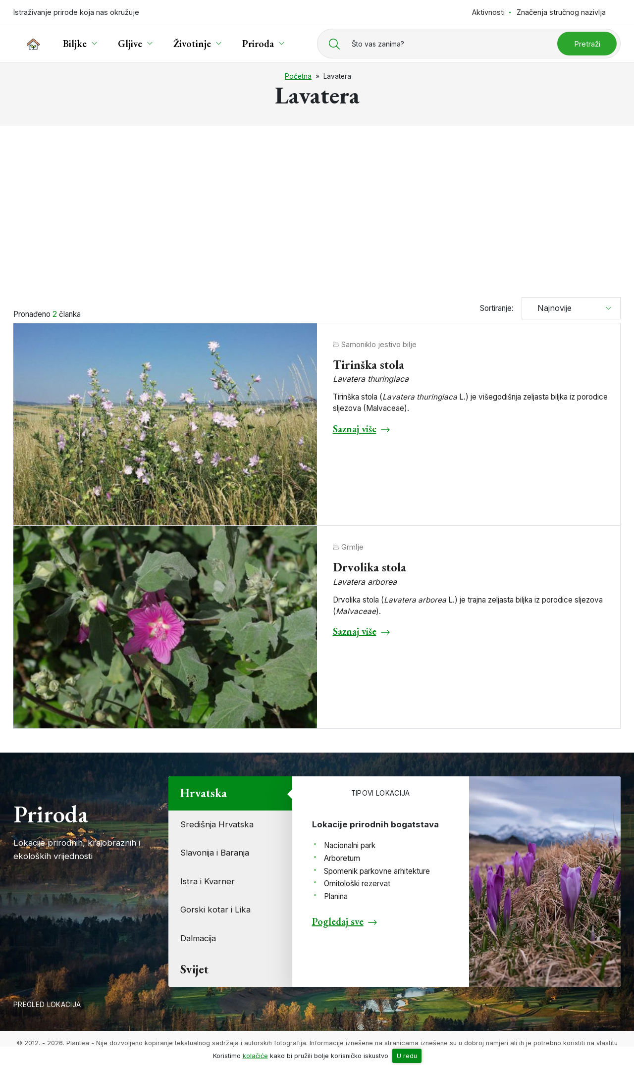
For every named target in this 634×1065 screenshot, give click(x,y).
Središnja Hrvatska (217, 824)
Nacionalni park (349, 845)
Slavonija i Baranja (214, 853)
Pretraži (587, 44)
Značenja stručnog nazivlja (561, 12)
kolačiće (255, 1056)
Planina (336, 896)
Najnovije (551, 308)
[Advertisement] (317, 207)
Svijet (194, 969)
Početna (298, 76)
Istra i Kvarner (207, 881)
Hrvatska (203, 793)
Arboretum (342, 858)
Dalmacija (198, 938)
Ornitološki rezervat (357, 883)
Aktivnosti (488, 12)
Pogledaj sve (338, 921)
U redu (407, 1056)
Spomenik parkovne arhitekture (377, 871)
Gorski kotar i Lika (215, 909)
